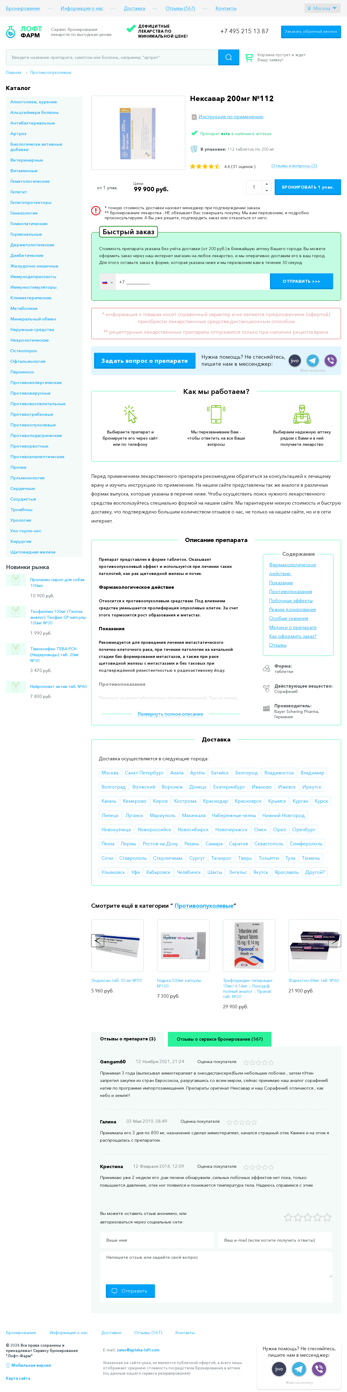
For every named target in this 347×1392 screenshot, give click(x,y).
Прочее (18, 467)
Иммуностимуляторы (33, 287)
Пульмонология (27, 477)
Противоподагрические (36, 435)
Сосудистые (23, 499)
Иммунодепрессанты (33, 276)
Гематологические (30, 181)
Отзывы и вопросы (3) (294, 165)
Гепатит (18, 191)
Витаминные (24, 170)
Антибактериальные (32, 123)
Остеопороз (23, 350)
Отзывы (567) (180, 8)
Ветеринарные (26, 160)
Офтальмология (27, 361)
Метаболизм (23, 308)
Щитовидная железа (32, 552)
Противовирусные (30, 393)
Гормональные (26, 234)
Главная (13, 72)
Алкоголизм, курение (33, 101)
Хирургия (20, 541)
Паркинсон (22, 372)
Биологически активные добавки (36, 146)
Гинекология (23, 213)
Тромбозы (21, 509)
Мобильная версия (31, 1365)
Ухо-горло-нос (25, 530)
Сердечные (22, 488)
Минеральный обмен (33, 319)
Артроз (18, 133)
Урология (20, 520)
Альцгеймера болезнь (34, 112)
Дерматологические (32, 244)
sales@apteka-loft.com (138, 1350)
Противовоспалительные (38, 403)
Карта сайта (18, 1378)
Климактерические (30, 297)
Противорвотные (29, 446)
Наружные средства (32, 329)
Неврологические (29, 340)
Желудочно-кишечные (34, 266)
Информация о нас (82, 8)
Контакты (226, 8)
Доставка (134, 8)
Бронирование (23, 8)
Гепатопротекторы (30, 202)
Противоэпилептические (37, 456)
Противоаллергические (36, 382)
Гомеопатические (29, 223)
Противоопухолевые (50, 72)
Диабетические (27, 255)
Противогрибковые (31, 414)
